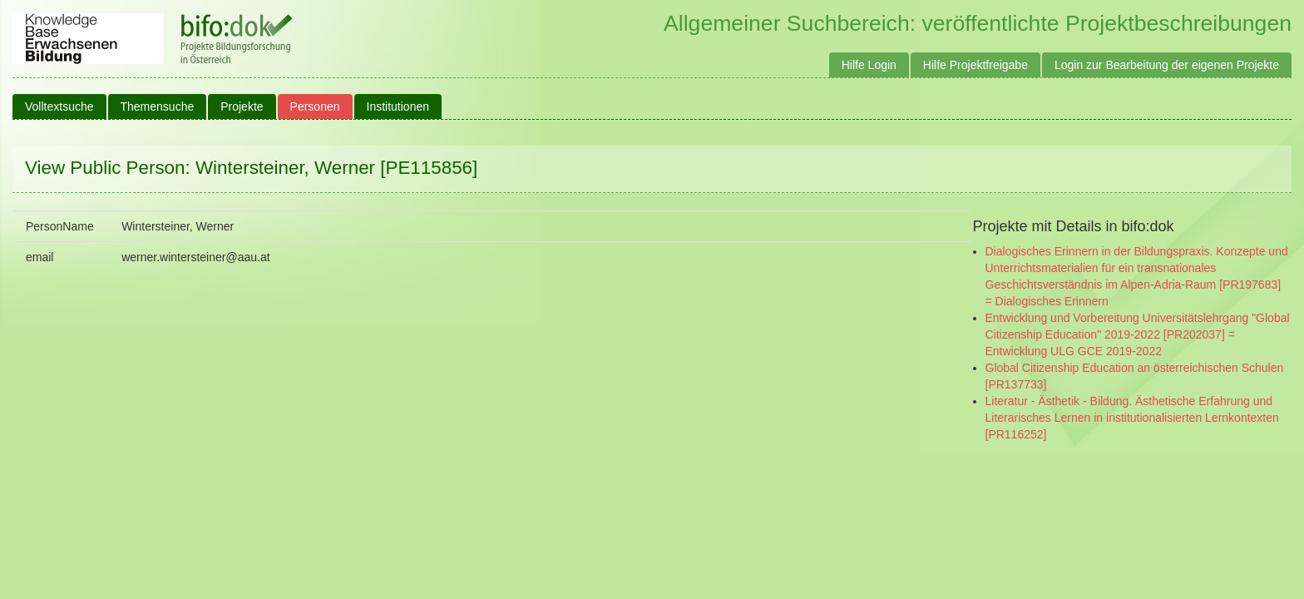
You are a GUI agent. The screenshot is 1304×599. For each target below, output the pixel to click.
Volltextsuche (59, 106)
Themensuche (158, 106)
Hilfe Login (869, 65)
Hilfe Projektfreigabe (975, 65)
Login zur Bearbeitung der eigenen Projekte (1167, 65)
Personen (315, 106)
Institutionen (398, 106)
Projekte (241, 106)
